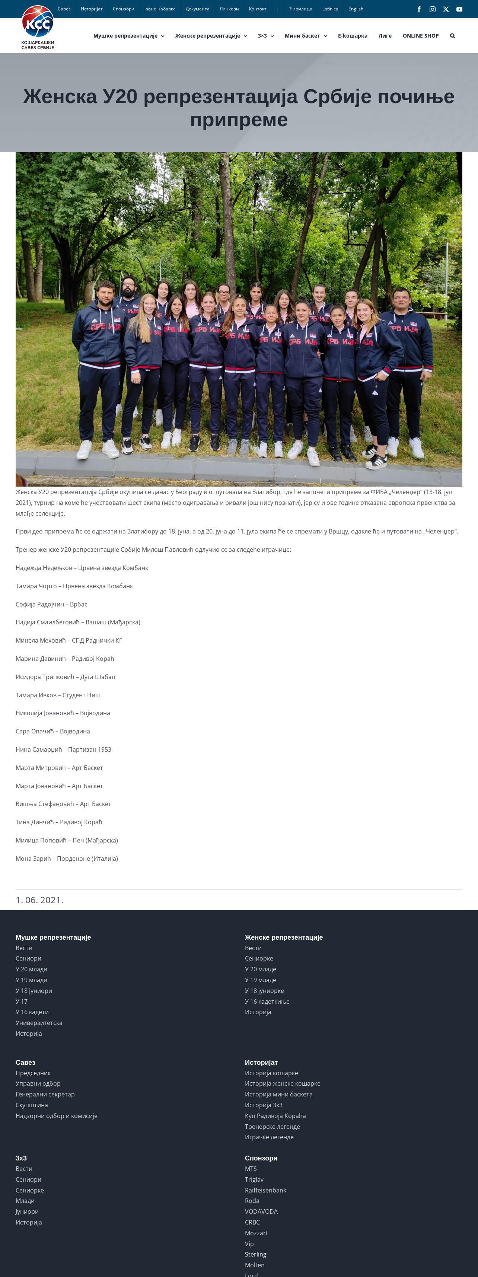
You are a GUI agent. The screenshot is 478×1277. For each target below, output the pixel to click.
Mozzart (256, 1233)
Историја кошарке (271, 1073)
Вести (24, 948)
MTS (251, 1169)
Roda (252, 1201)
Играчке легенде (269, 1137)
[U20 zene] (239, 319)
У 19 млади (31, 980)
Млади (25, 1201)
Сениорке (259, 958)
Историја (29, 1033)
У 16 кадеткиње (267, 1001)
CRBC (252, 1222)
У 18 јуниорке (264, 991)
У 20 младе (260, 969)
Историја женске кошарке (283, 1083)
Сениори (28, 958)
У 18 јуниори (34, 991)
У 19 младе (260, 980)
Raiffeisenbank (265, 1190)
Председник (33, 1073)
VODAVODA (261, 1211)
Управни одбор (38, 1083)
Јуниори (27, 1211)
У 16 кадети (32, 1012)
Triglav (254, 1179)
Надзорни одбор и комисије (57, 1116)
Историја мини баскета (279, 1094)
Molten (255, 1265)
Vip (249, 1244)
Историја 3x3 (264, 1105)
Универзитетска (39, 1023)
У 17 (22, 1001)
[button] (452, 35)
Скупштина (32, 1105)
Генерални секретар (45, 1094)
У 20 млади (31, 969)
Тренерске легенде (272, 1126)
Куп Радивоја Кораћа (275, 1116)
